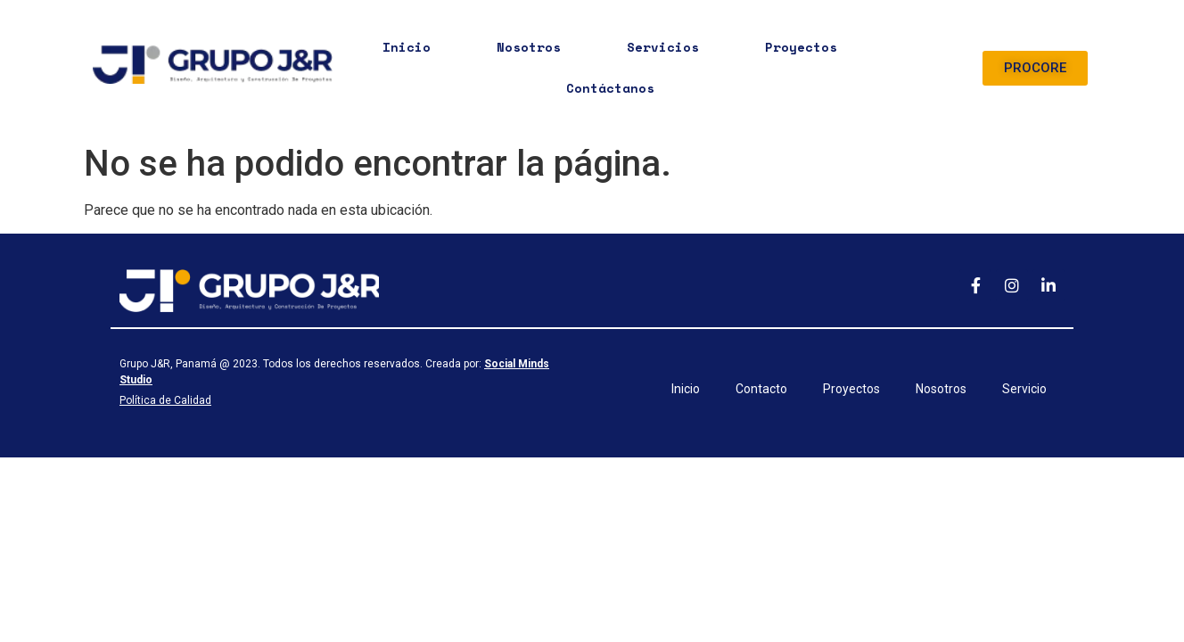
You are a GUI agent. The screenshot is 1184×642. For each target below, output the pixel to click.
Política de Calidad (165, 400)
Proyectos (801, 46)
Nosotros (529, 46)
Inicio (406, 46)
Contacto (761, 389)
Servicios (663, 46)
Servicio (1024, 389)
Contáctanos (610, 87)
